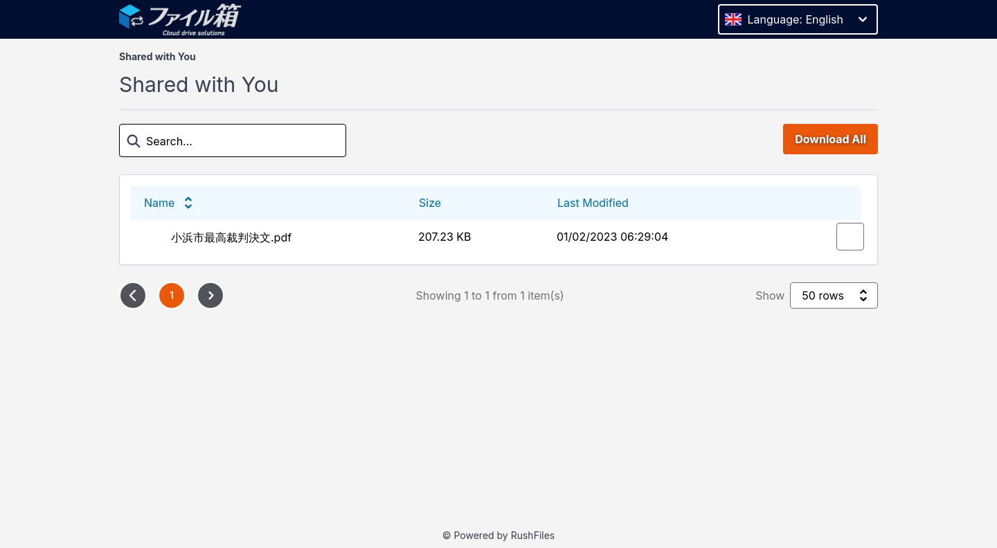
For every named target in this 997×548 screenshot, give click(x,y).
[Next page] (210, 295)
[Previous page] (133, 295)
